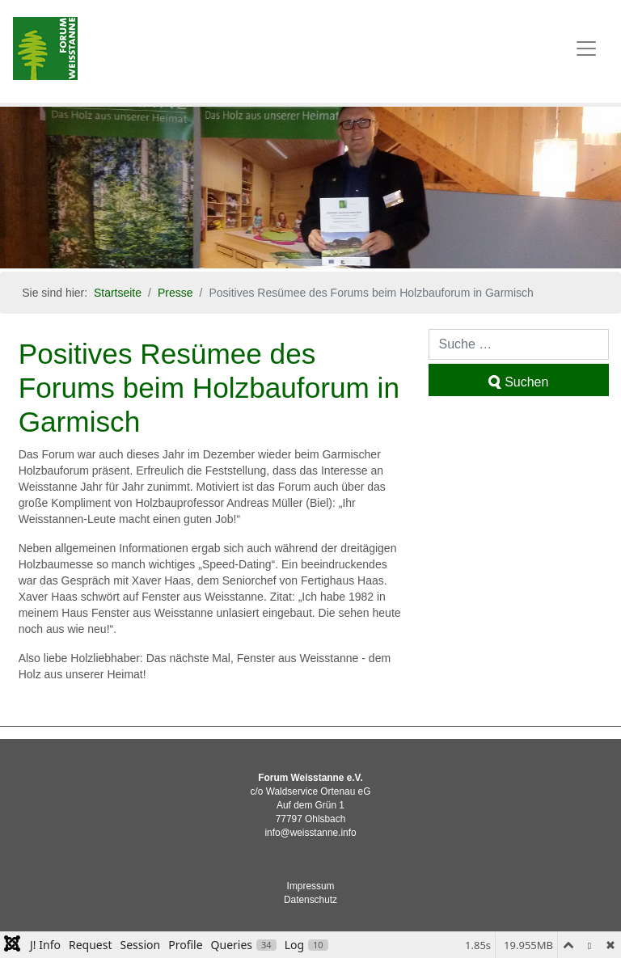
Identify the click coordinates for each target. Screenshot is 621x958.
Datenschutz (310, 899)
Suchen (518, 382)
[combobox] (519, 344)
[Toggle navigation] (586, 48)
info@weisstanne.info (310, 832)
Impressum (311, 886)
